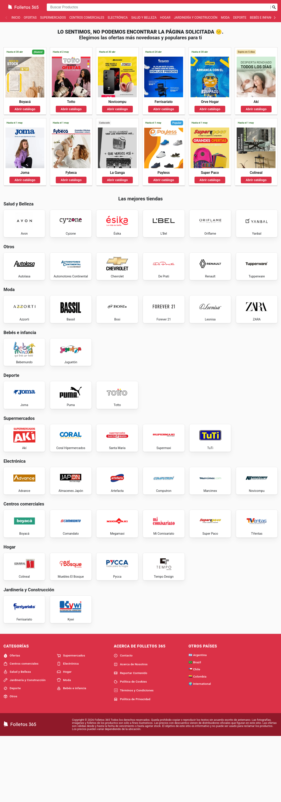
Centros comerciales (86, 17)
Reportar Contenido (130, 738)
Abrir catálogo (24, 109)
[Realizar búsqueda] (273, 7)
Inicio (15, 17)
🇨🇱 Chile (194, 734)
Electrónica (118, 17)
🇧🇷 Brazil (195, 727)
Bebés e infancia (263, 17)
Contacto (123, 721)
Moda (225, 17)
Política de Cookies (130, 747)
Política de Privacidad (132, 764)
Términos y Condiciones (133, 756)
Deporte (239, 17)
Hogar (165, 17)
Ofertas (30, 17)
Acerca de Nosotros (131, 729)
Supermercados (53, 17)
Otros (10, 761)
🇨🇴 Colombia (198, 741)
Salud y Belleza (144, 17)
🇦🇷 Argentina (198, 720)
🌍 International (200, 749)
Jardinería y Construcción (195, 17)
